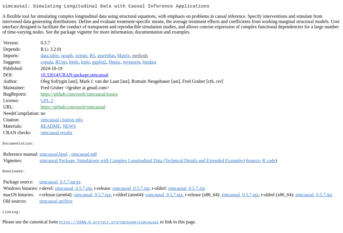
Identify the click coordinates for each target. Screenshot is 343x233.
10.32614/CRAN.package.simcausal (74, 75)
